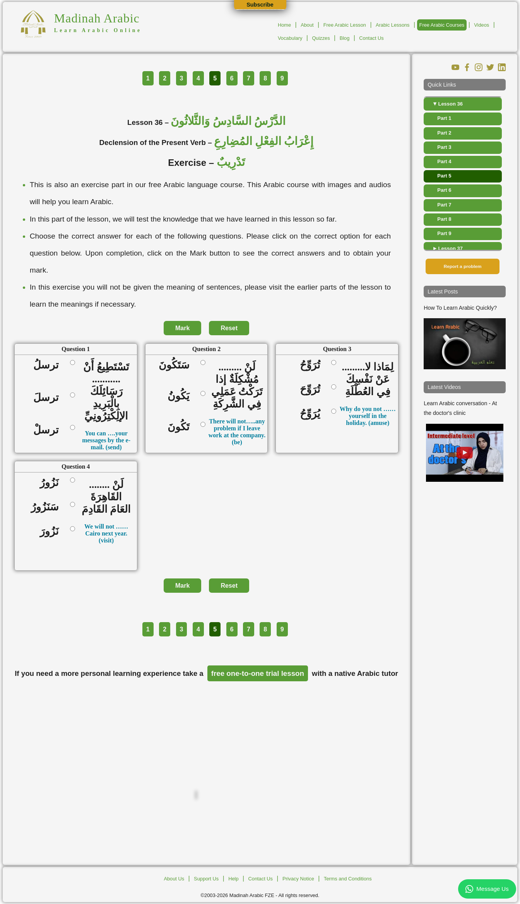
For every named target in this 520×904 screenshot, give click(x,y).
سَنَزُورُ (47, 507)
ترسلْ (48, 430)
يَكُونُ (181, 396)
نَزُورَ (52, 531)
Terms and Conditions (348, 879)
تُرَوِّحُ (312, 365)
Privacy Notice (298, 879)
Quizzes (321, 38)
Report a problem (463, 266)
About (307, 25)
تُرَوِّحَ (312, 389)
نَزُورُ (52, 482)
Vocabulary (290, 38)
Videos (481, 25)
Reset (229, 328)
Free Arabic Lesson (344, 25)
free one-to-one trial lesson (257, 673)
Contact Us (371, 38)
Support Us (206, 879)
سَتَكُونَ (177, 365)
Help (233, 879)
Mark (182, 328)
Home (284, 25)
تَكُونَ (181, 427)
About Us (174, 879)
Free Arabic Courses (442, 25)
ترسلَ (48, 397)
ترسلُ (48, 365)
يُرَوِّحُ (312, 414)
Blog (345, 38)
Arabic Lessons (393, 25)
